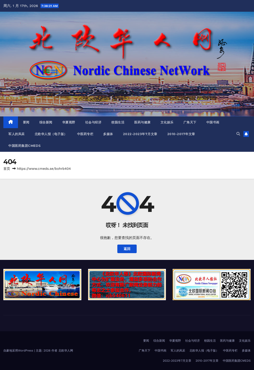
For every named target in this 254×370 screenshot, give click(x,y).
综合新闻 (45, 122)
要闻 (26, 122)
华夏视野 (68, 122)
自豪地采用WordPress (18, 350)
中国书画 (212, 122)
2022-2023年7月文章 (140, 134)
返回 (127, 249)
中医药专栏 (85, 134)
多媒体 (108, 134)
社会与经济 (93, 122)
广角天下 (189, 122)
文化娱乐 (167, 122)
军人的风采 (16, 134)
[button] (238, 134)
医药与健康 (142, 122)
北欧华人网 (65, 350)
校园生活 (117, 122)
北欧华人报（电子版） (51, 134)
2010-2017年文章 (181, 134)
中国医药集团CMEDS (24, 146)
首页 (6, 169)
